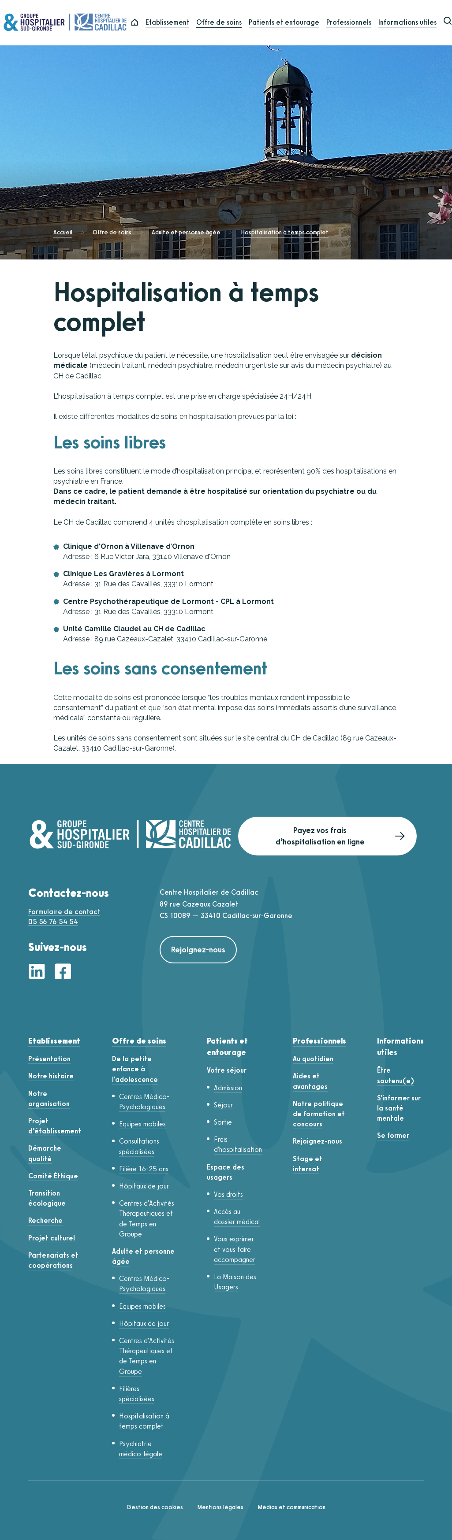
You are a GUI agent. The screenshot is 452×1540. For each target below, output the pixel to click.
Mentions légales (220, 1507)
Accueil (62, 232)
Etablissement (173, 23)
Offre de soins (224, 23)
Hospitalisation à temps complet (285, 232)
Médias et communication (291, 1507)
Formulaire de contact (64, 911)
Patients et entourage (289, 23)
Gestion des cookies (155, 1507)
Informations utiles (413, 23)
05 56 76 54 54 (53, 922)
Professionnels (354, 23)
